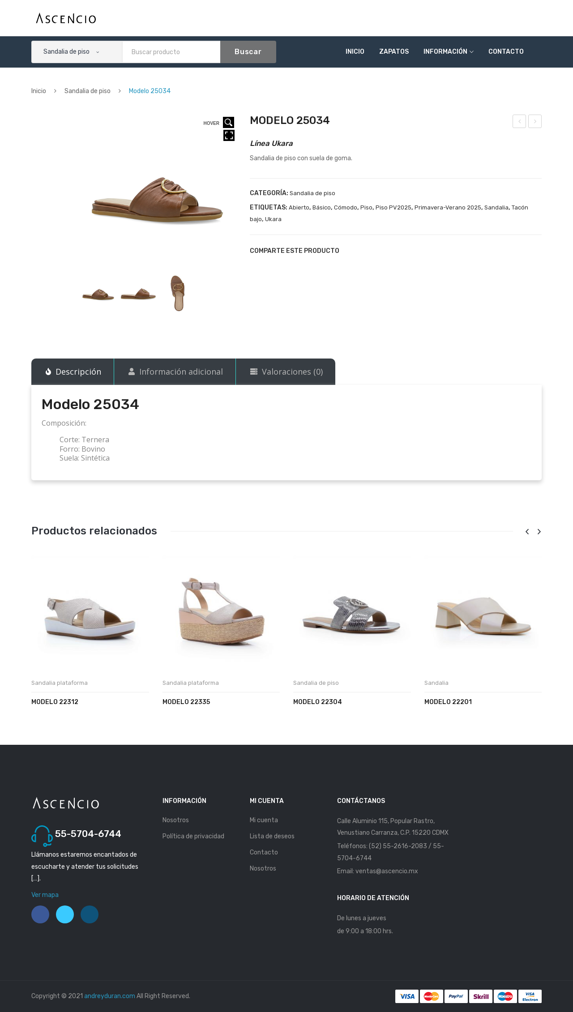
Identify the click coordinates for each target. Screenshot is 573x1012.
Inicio (355, 52)
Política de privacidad (193, 836)
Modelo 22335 (186, 702)
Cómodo (345, 207)
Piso (366, 207)
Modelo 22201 (448, 702)
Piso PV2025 (393, 207)
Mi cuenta (264, 820)
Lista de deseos (272, 836)
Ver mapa (45, 895)
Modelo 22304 (317, 702)
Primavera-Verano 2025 (448, 207)
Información (445, 52)
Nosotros (175, 820)
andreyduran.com (109, 996)
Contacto (506, 52)
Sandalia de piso (87, 91)
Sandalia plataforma (59, 682)
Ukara (273, 219)
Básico (321, 207)
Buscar (248, 51)
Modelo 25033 (519, 122)
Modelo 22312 (54, 702)
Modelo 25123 (535, 122)
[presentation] (527, 532)
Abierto (299, 207)
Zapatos (394, 52)
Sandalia (496, 207)
